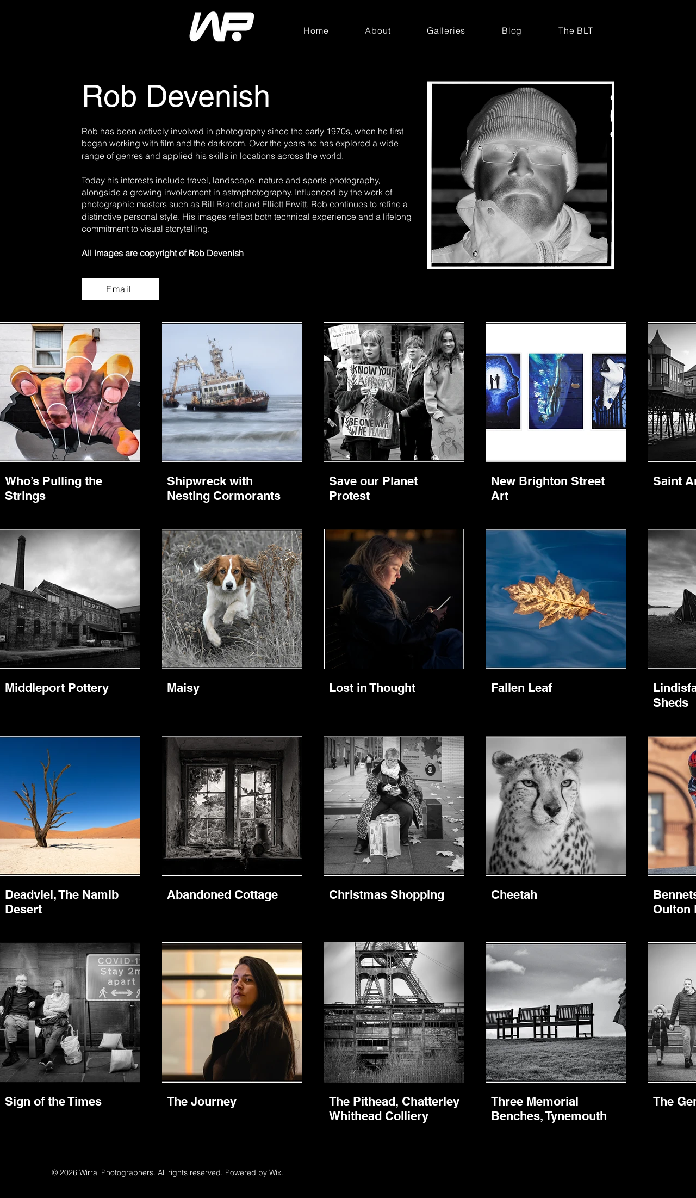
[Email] (120, 289)
